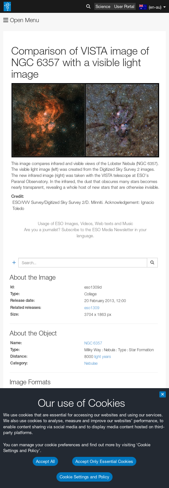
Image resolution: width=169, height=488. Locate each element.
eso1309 (91, 307)
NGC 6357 (93, 343)
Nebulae (90, 363)
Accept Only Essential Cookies (104, 461)
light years (102, 356)
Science (103, 6)
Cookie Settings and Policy (84, 476)
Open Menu (21, 20)
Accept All (45, 461)
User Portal (124, 6)
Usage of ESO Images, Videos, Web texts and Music (85, 223)
